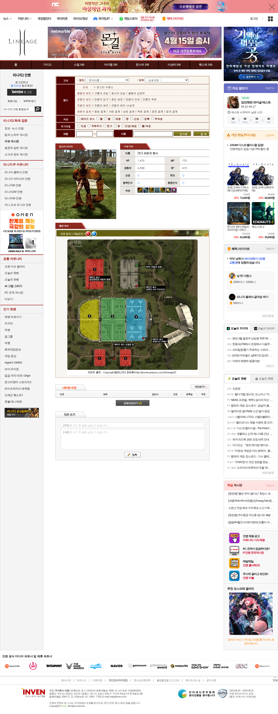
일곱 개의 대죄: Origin (17, 375)
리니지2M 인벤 (14, 191)
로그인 (254, 18)
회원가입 (12, 101)
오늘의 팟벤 (12, 279)
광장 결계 (157, 111)
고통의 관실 (101, 93)
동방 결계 (100, 111)
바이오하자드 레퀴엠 (17, 388)
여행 (7, 343)
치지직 (9, 323)
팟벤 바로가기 (13, 316)
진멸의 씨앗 (101, 105)
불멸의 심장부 (136, 93)
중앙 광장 (117, 99)
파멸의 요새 (133, 99)
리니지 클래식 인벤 (16, 172)
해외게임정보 (13, 349)
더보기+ (270, 88)
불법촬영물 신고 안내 (168, 680)
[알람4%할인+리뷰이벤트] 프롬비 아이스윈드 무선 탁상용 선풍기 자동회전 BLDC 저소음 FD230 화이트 (251, 522)
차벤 (7, 330)
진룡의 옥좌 (149, 99)
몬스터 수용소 (105, 87)
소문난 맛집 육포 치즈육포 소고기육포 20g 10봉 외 (251, 508)
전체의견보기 (133, 403)
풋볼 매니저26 (13, 401)
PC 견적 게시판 (14, 292)
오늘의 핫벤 (12, 273)
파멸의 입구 (101, 99)
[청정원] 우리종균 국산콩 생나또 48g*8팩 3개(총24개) (251, 515)
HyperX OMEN (13, 362)
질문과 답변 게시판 (16, 147)
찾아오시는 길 (192, 680)
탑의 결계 (171, 111)
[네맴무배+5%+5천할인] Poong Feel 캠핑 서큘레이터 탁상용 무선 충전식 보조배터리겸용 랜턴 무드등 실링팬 (251, 500)
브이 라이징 (12, 369)
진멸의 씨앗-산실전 (123, 105)
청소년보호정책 (142, 680)
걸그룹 (9, 336)
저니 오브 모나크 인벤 (18, 204)
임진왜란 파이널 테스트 (256, 102)
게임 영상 (10, 356)
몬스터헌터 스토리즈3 (18, 382)
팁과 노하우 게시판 (16, 134)
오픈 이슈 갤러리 (15, 266)
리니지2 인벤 (22, 75)
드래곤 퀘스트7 (14, 395)
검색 (38, 109)
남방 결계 (128, 111)
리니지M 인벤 (13, 185)
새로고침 (266, 316)
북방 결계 (143, 111)
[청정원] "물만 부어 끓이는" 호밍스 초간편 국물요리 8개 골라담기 (251, 493)
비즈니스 (81, 680)
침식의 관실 (118, 93)
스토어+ (270, 135)
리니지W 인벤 (13, 198)
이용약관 (97, 680)
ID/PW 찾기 (30, 101)
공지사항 (211, 680)
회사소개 (66, 680)
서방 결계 (114, 111)
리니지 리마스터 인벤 (17, 178)
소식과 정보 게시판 (16, 154)
